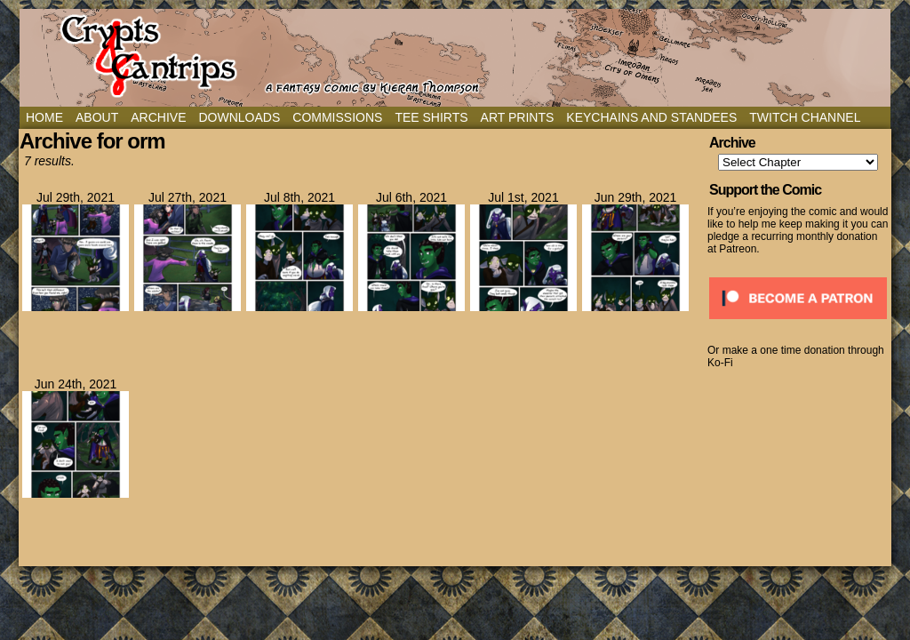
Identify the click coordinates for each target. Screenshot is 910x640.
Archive (158, 117)
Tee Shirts (431, 117)
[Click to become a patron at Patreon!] (798, 324)
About (97, 117)
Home (44, 117)
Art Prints (518, 117)
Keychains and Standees (651, 117)
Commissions (337, 117)
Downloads (239, 117)
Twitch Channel (804, 117)
